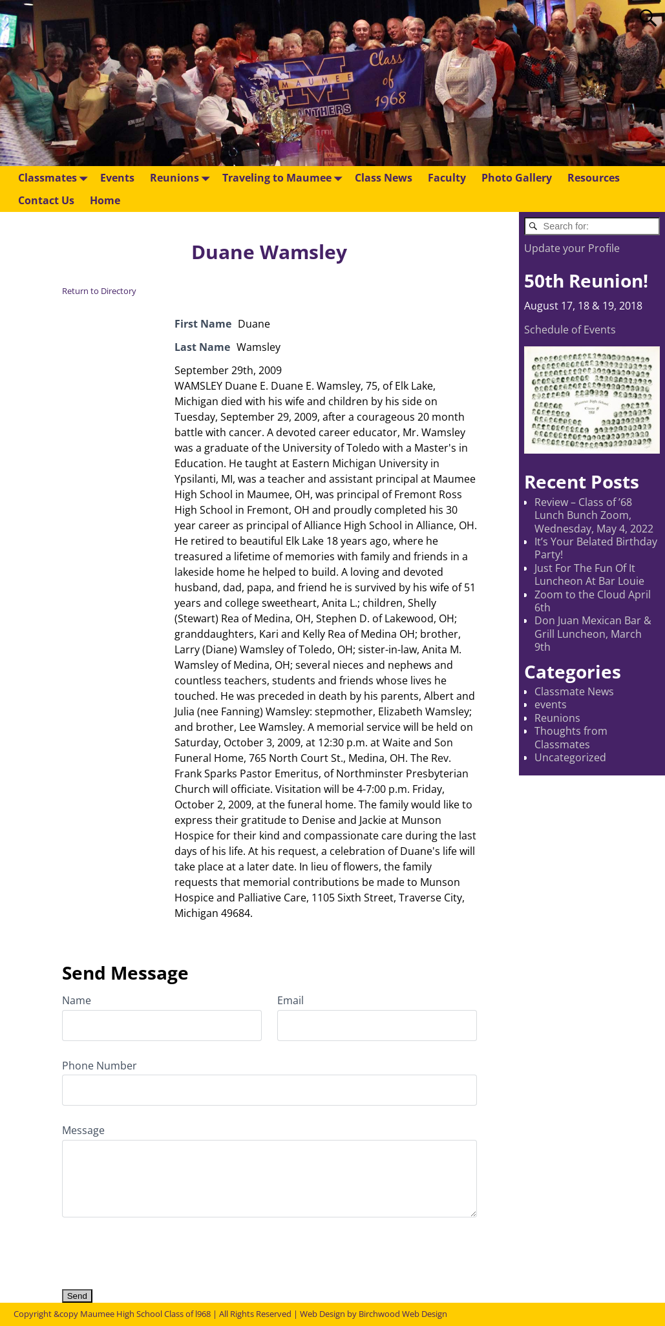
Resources (593, 178)
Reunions (182, 177)
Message (83, 1130)
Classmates (55, 177)
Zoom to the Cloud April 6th (592, 601)
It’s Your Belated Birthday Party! (595, 548)
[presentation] (160, 1246)
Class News (383, 178)
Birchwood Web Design (403, 1314)
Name (76, 1000)
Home (105, 200)
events (550, 704)
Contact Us (46, 200)
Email (290, 1000)
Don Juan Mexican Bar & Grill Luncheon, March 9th (592, 633)
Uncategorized (570, 757)
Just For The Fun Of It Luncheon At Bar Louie (589, 574)
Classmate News (574, 691)
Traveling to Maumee (284, 177)
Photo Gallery (516, 178)
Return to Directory (99, 291)
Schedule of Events (570, 329)
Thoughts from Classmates (570, 737)
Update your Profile (572, 248)
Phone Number (99, 1065)
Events (117, 178)
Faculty (447, 178)
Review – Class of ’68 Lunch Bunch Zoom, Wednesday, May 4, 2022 (593, 515)
